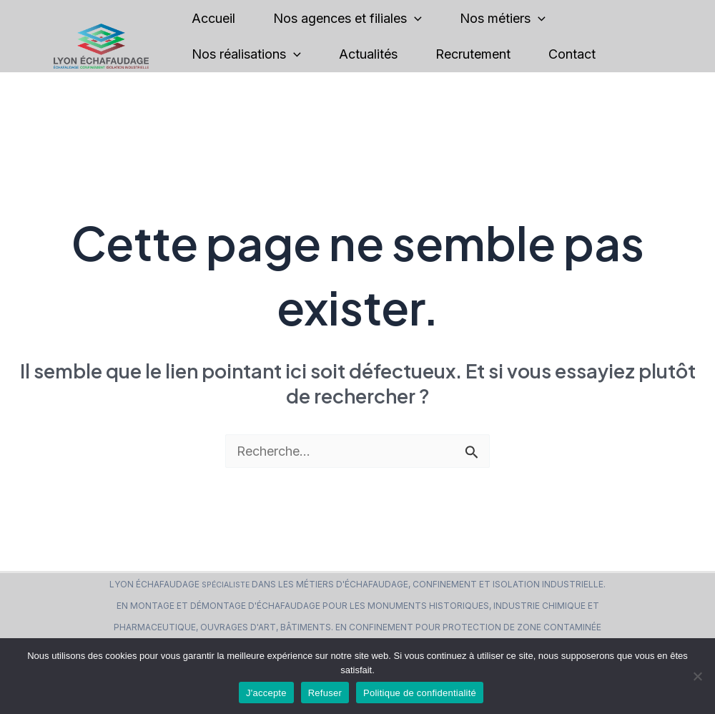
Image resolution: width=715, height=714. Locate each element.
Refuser (325, 693)
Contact (572, 54)
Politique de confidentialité (419, 693)
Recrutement (473, 54)
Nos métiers (503, 18)
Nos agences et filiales (347, 18)
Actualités (368, 54)
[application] (414, 18)
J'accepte (266, 693)
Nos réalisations (246, 54)
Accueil (213, 18)
